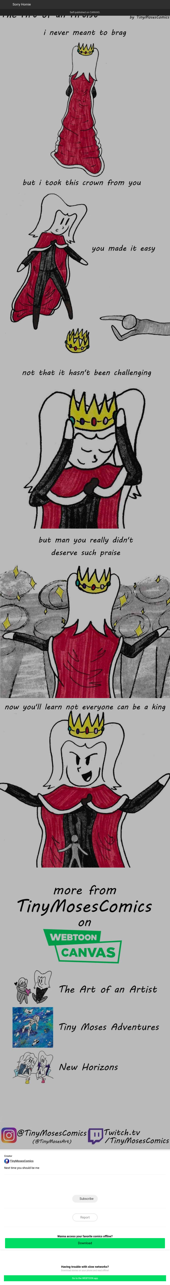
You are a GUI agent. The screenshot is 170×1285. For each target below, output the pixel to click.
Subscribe (87, 1199)
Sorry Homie (22, 4)
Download (85, 1243)
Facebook (70, 1185)
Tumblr (99, 1185)
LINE (56, 1185)
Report (85, 1217)
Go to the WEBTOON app (85, 1278)
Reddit (113, 1185)
